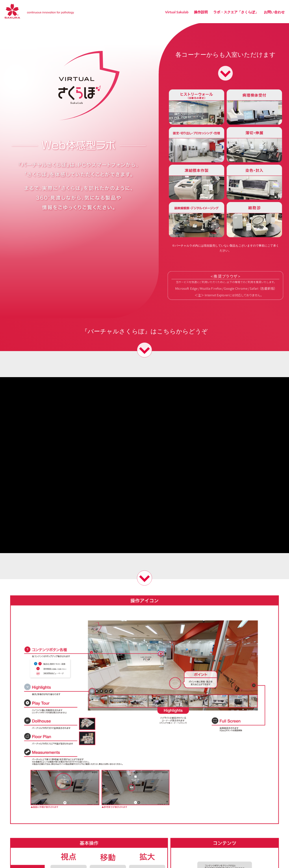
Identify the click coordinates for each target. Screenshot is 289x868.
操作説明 (201, 12)
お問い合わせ (274, 12)
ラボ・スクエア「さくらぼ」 (235, 12)
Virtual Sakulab (176, 12)
